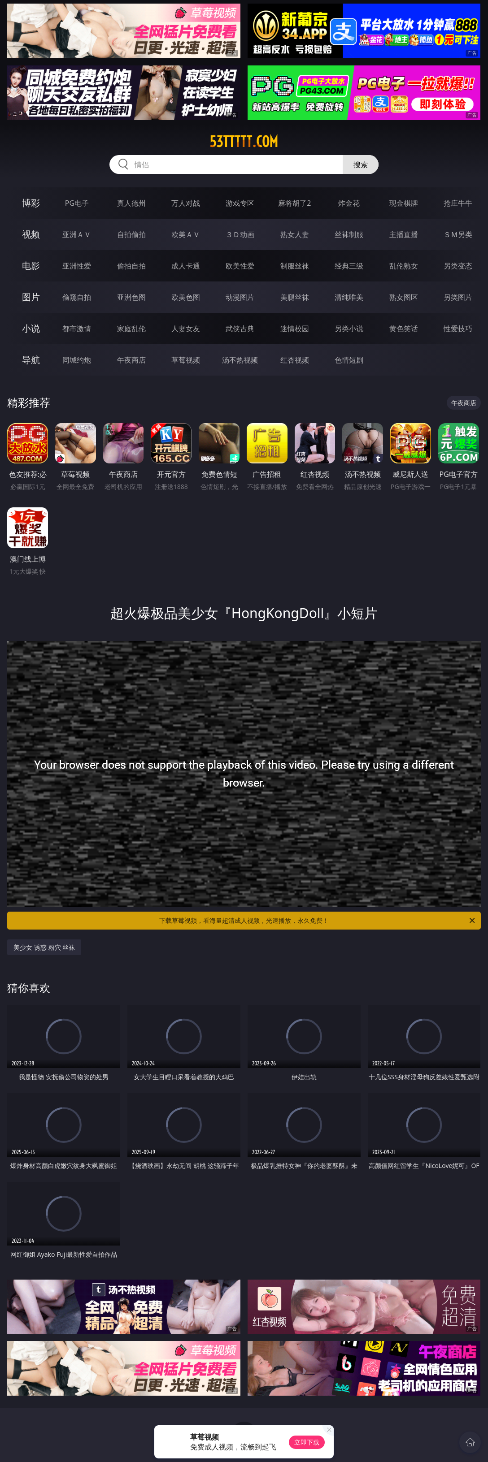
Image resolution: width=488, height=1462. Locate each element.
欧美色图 (185, 297)
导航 (31, 360)
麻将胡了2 (294, 203)
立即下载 (306, 1442)
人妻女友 (185, 328)
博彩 (31, 203)
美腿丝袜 (294, 297)
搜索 (360, 164)
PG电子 (77, 203)
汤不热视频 (240, 360)
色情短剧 (349, 360)
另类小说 (349, 328)
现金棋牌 (403, 203)
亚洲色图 (131, 297)
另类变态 (458, 266)
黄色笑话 (403, 328)
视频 (31, 234)
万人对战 (185, 203)
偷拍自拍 (131, 266)
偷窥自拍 (76, 297)
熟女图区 (403, 297)
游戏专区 (240, 203)
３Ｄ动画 (240, 234)
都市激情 (76, 328)
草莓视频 (185, 360)
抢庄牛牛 (458, 203)
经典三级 (349, 266)
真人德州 (131, 203)
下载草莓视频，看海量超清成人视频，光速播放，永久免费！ (317, 920)
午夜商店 (131, 360)
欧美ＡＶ (185, 234)
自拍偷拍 (131, 234)
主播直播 (403, 234)
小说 (31, 328)
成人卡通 (185, 266)
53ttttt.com (243, 142)
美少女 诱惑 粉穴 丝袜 (44, 947)
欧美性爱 (240, 266)
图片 (31, 297)
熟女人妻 (294, 234)
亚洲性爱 (76, 266)
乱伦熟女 (403, 266)
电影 (31, 266)
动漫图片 (240, 297)
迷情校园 (294, 328)
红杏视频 (294, 360)
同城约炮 (76, 360)
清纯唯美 (349, 297)
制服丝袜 (294, 266)
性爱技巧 (458, 328)
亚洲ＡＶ (76, 234)
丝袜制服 (349, 234)
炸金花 (349, 203)
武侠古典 (240, 328)
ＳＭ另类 (458, 234)
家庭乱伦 (131, 328)
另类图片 (458, 297)
